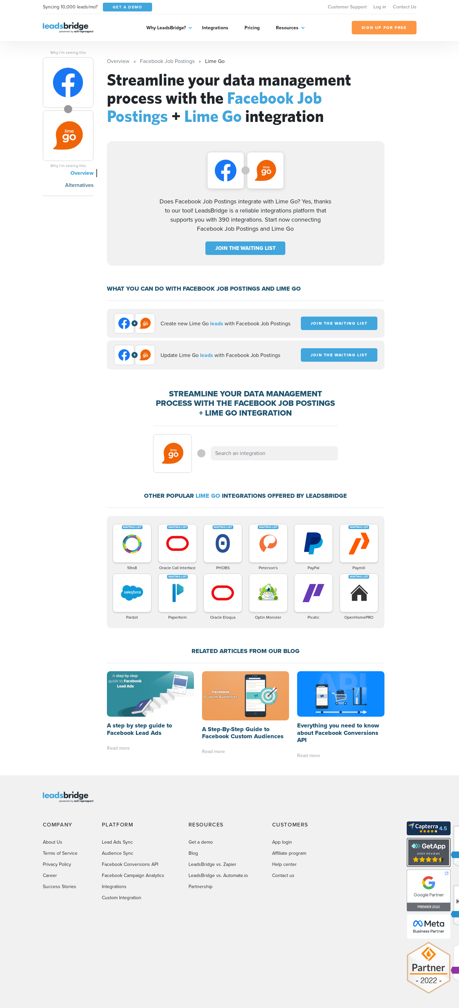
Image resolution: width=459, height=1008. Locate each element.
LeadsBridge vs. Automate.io (218, 875)
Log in (379, 6)
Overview (81, 173)
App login (282, 842)
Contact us (283, 875)
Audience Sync (117, 853)
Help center (284, 864)
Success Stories (59, 886)
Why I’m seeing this (68, 53)
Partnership (200, 886)
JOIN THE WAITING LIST (245, 248)
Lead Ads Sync (117, 842)
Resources (287, 27)
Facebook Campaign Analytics (133, 875)
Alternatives (79, 185)
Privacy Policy (57, 864)
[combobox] (274, 453)
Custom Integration (121, 897)
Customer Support (347, 6)
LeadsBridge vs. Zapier (212, 864)
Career (50, 875)
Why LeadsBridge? (166, 27)
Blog (193, 853)
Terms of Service (60, 853)
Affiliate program (289, 853)
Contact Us (405, 6)
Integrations (215, 27)
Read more (118, 748)
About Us (52, 842)
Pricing (252, 27)
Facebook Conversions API (130, 864)
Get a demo (201, 842)
